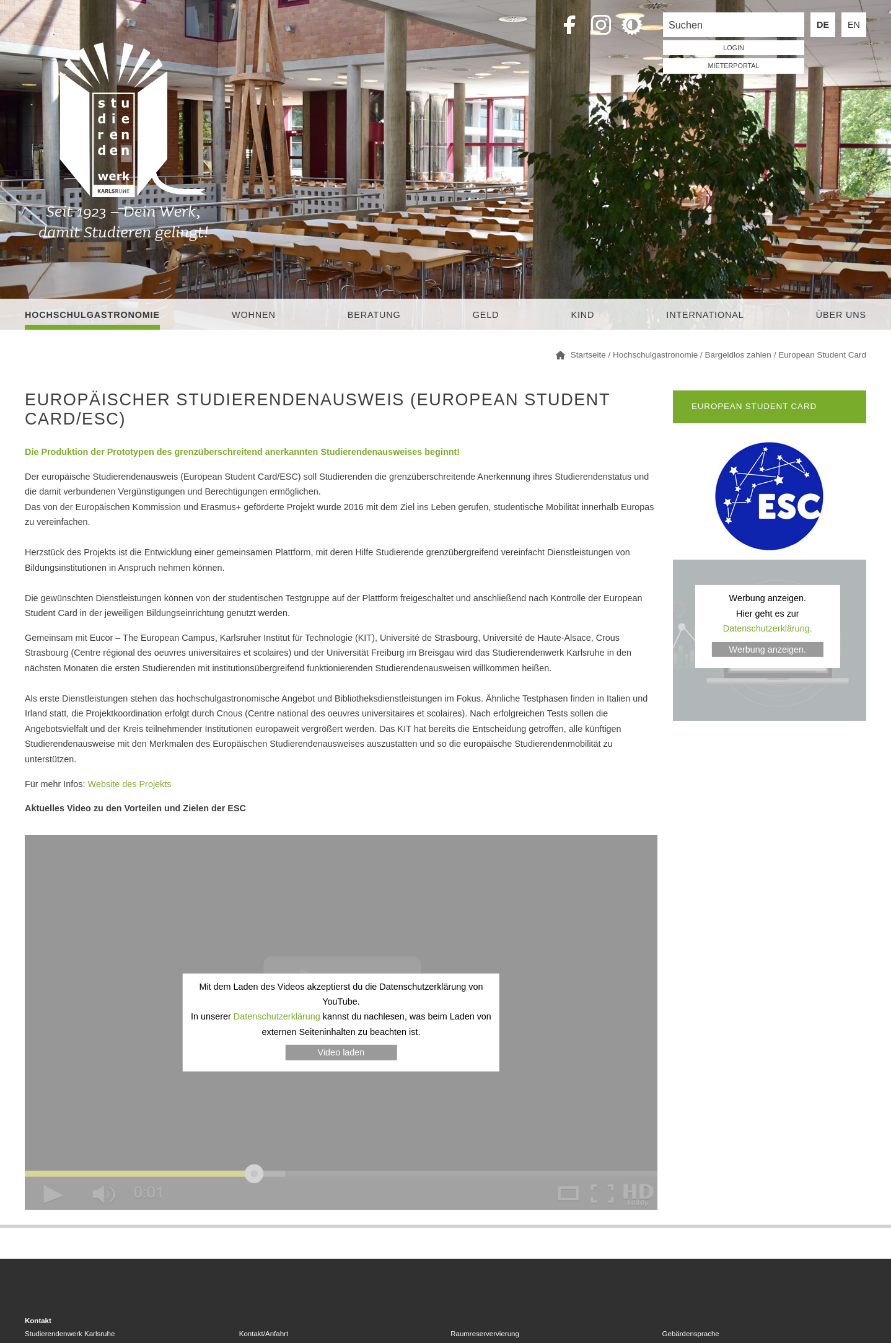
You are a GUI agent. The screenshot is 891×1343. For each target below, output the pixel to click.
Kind (582, 315)
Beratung (374, 315)
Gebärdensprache (690, 1333)
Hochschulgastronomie (92, 315)
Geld (486, 315)
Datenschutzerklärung (277, 1016)
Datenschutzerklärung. (767, 628)
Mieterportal (734, 65)
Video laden (341, 1052)
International (705, 315)
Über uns (841, 315)
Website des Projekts (130, 784)
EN (854, 25)
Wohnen (254, 315)
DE (823, 25)
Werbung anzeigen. (768, 649)
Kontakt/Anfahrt (263, 1333)
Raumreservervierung (484, 1333)
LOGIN (733, 47)
